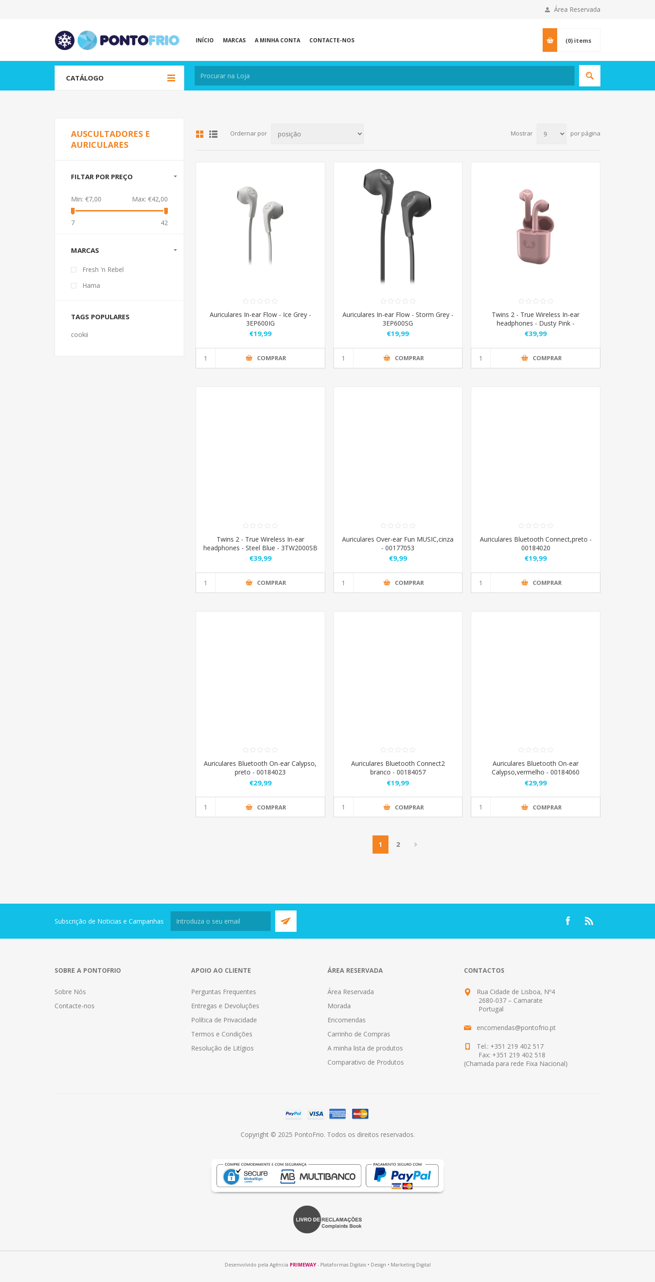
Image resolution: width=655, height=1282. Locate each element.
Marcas (85, 250)
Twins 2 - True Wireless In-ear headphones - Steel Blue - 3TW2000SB (260, 543)
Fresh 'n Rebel (103, 269)
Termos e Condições (221, 1034)
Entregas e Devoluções (225, 1005)
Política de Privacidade (224, 1020)
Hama (91, 285)
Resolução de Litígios (222, 1048)
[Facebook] (567, 921)
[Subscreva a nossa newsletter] (221, 921)
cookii (79, 334)
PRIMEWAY (303, 1265)
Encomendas (347, 1020)
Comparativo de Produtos (366, 1062)
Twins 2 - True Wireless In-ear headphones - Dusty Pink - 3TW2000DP (535, 323)
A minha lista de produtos (365, 1048)
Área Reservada (577, 9)
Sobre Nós (70, 991)
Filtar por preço (102, 176)
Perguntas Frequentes (223, 991)
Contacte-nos (75, 1005)
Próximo (416, 844)
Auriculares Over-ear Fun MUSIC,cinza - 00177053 (397, 543)
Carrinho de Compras (359, 1034)
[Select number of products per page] (551, 134)
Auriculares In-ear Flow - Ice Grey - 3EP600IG (260, 318)
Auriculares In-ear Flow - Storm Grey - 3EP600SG (398, 318)
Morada (339, 1005)
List (213, 134)
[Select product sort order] (317, 134)
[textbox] (384, 75)
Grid (200, 134)
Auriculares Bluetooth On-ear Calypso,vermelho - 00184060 (535, 767)
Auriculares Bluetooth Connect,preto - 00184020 (536, 543)
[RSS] (589, 921)
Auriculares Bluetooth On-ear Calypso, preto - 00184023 (260, 767)
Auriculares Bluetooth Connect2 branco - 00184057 (398, 767)
